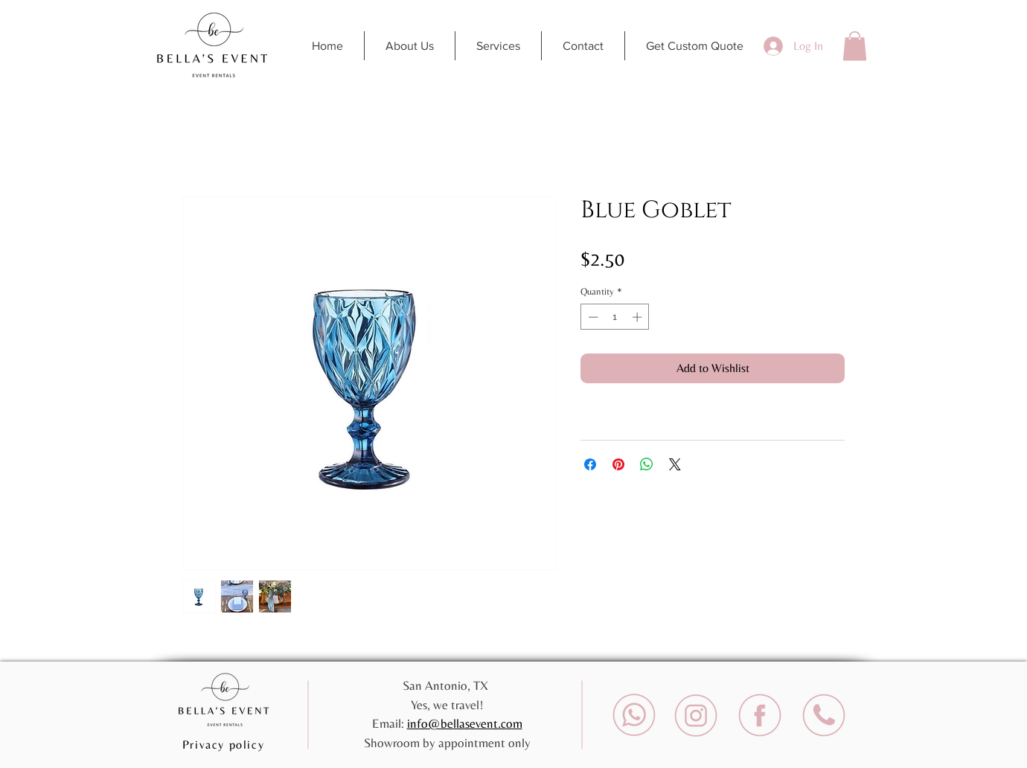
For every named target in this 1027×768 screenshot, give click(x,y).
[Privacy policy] (225, 744)
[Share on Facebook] (590, 464)
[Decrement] (592, 317)
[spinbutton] (615, 317)
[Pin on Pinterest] (618, 464)
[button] (854, 45)
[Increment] (638, 317)
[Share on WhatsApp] (647, 464)
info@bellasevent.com (464, 723)
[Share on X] (675, 464)
